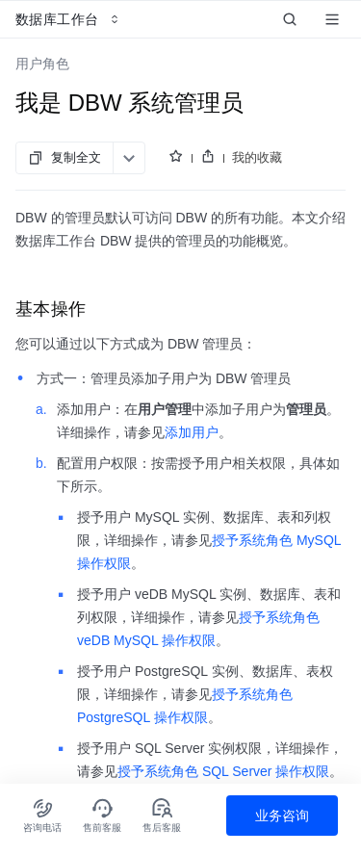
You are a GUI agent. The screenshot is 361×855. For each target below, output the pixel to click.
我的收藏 (257, 157)
